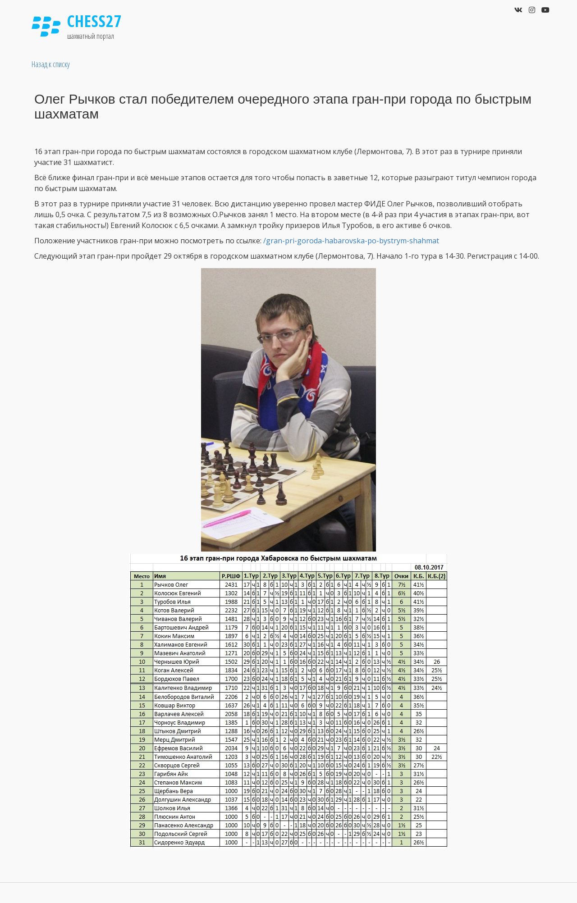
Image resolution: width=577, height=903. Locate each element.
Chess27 (94, 21)
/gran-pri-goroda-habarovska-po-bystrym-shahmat (351, 241)
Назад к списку (51, 64)
